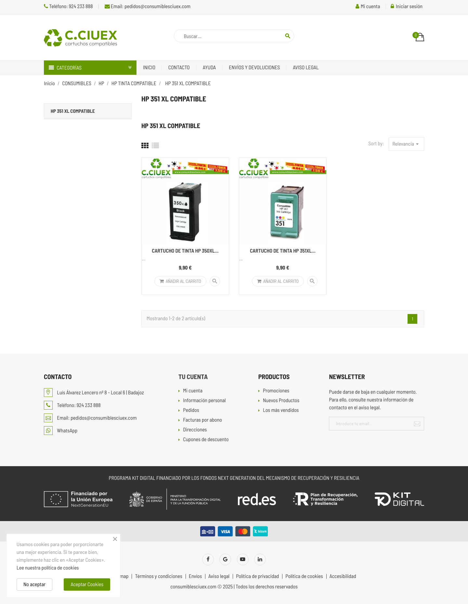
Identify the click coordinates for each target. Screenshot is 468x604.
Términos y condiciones (158, 576)
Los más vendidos (281, 410)
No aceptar (34, 584)
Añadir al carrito (180, 281)
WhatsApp (60, 430)
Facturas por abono (202, 420)
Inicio (149, 67)
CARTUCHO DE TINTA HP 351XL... (283, 251)
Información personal (204, 400)
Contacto (179, 67)
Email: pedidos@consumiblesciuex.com (147, 6)
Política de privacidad (257, 576)
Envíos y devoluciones (254, 67)
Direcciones (195, 430)
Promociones (276, 391)
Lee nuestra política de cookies (48, 568)
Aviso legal (305, 67)
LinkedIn (260, 559)
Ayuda (209, 67)
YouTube (243, 559)
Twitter (225, 559)
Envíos (195, 576)
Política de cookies (304, 576)
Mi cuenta (192, 391)
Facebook (208, 559)
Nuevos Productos (281, 400)
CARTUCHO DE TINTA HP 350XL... (185, 251)
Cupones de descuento (205, 439)
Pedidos (191, 410)
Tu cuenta (193, 376)
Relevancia (406, 144)
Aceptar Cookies (87, 584)
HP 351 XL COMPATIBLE (73, 111)
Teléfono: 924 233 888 (68, 6)
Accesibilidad (343, 576)
